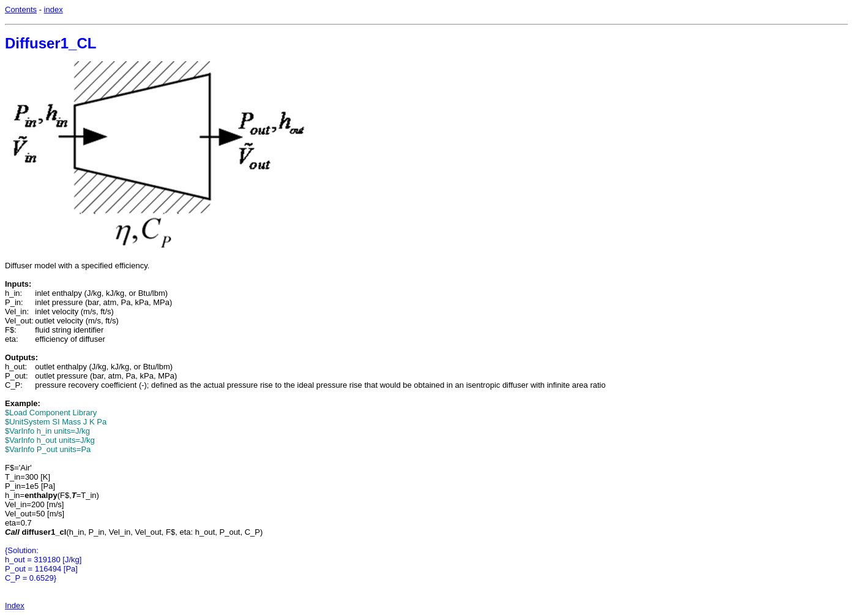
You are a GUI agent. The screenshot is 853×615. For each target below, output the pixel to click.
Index (14, 605)
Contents (21, 9)
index (53, 9)
